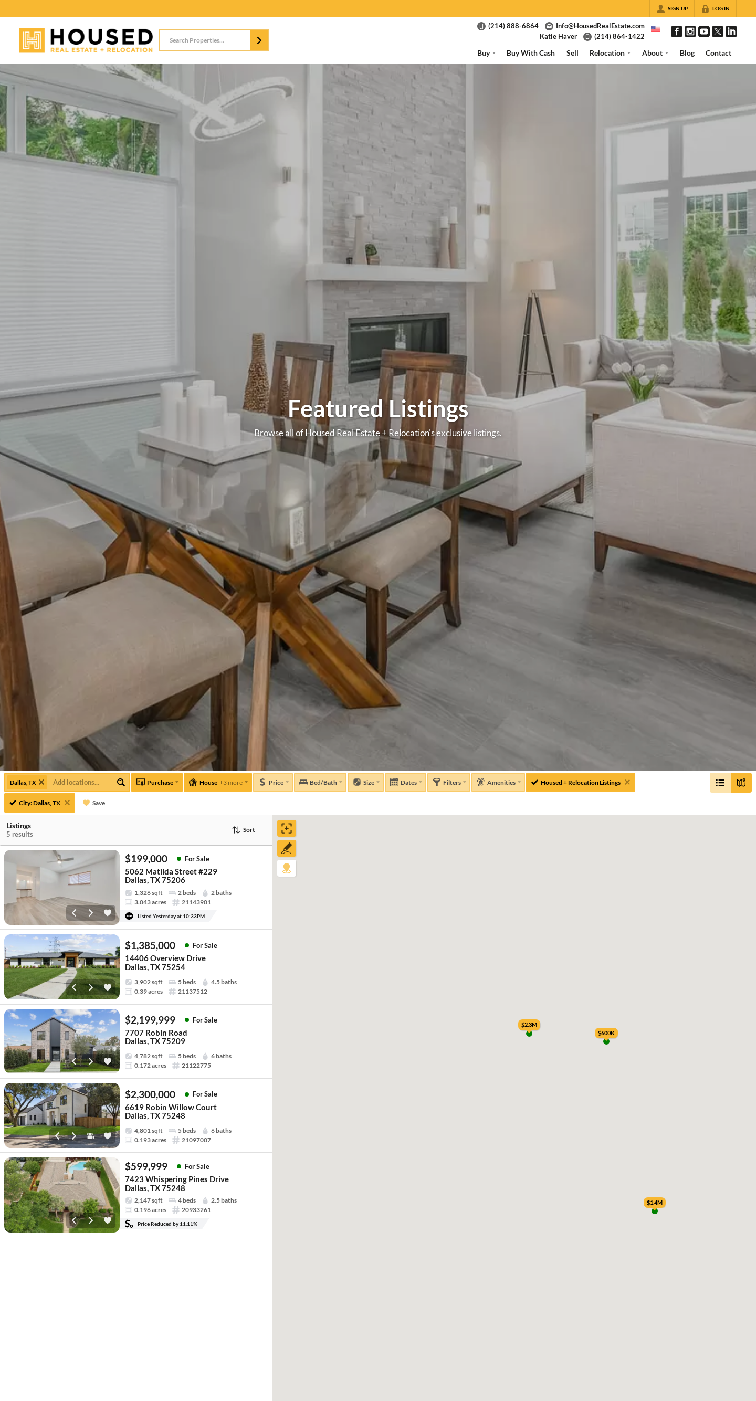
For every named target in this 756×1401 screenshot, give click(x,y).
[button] (259, 40)
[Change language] (656, 29)
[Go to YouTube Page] (704, 31)
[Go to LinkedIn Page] (731, 31)
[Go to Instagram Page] (690, 31)
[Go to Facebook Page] (676, 31)
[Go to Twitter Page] (717, 31)
